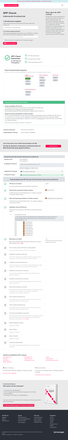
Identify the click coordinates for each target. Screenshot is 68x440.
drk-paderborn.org (29, 360)
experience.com (28, 358)
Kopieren (29, 168)
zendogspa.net (28, 357)
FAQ (51, 422)
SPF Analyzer (38, 419)
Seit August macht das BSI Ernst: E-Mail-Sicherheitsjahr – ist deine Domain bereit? (34, 1)
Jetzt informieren (53, 146)
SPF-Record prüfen (10, 43)
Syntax (52, 419)
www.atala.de (49, 358)
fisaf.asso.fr (6, 360)
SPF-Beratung (22, 417)
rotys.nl (47, 357)
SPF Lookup (37, 420)
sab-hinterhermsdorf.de (52, 360)
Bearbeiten (22, 168)
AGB (51, 425)
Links (51, 420)
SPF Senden (35, 168)
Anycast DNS (22, 420)
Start (52, 417)
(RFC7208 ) (25, 319)
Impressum (53, 427)
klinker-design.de (7, 362)
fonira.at (5, 358)
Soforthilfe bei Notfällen (11, 5)
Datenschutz (53, 424)
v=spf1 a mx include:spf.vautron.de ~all (42, 165)
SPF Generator (38, 417)
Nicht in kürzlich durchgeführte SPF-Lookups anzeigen (19, 40)
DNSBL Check (38, 422)
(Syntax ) (20, 243)
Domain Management (24, 419)
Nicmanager (21, 422)
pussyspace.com (7, 357)
